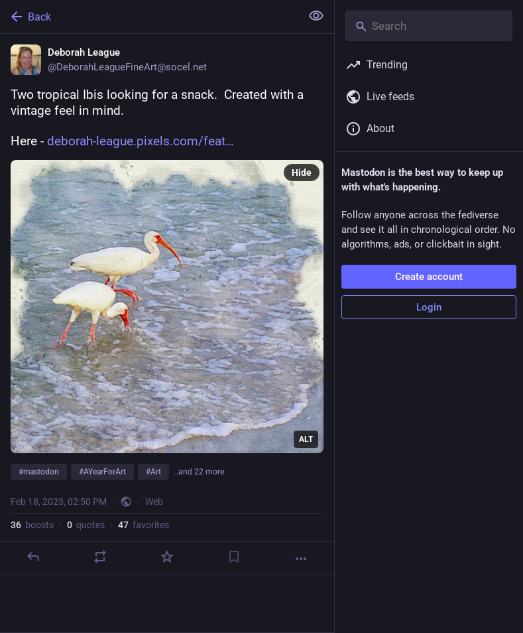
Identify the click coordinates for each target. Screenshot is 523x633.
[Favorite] (167, 557)
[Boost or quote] (100, 557)
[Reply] (33, 557)
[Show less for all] (316, 16)
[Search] (428, 26)
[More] (301, 559)
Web (154, 501)
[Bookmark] (234, 557)
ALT (306, 439)
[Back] (149, 16)
